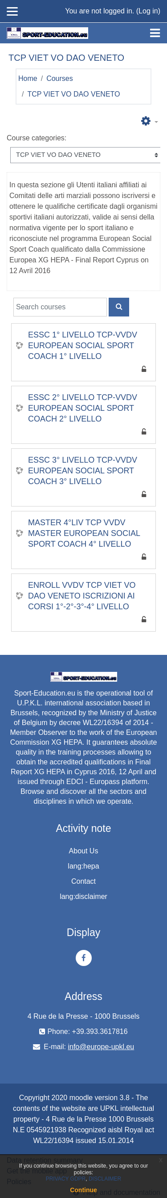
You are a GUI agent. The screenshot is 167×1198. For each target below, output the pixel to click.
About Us (83, 851)
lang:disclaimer (83, 896)
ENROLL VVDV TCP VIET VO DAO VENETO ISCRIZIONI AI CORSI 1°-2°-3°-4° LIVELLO (81, 596)
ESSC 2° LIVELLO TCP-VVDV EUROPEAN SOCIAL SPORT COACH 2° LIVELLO (82, 408)
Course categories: (36, 138)
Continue (83, 1190)
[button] (149, 121)
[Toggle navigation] (155, 33)
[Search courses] (60, 307)
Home (27, 78)
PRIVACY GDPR (66, 1179)
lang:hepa (83, 866)
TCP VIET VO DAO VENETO (73, 94)
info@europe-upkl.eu (101, 1046)
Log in (148, 11)
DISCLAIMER (105, 1179)
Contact (83, 881)
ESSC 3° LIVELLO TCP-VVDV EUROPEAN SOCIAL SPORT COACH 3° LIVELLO (82, 471)
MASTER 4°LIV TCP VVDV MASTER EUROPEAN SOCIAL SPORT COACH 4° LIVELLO (84, 533)
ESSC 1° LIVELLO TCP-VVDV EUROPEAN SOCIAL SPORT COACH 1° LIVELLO (82, 345)
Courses (59, 78)
